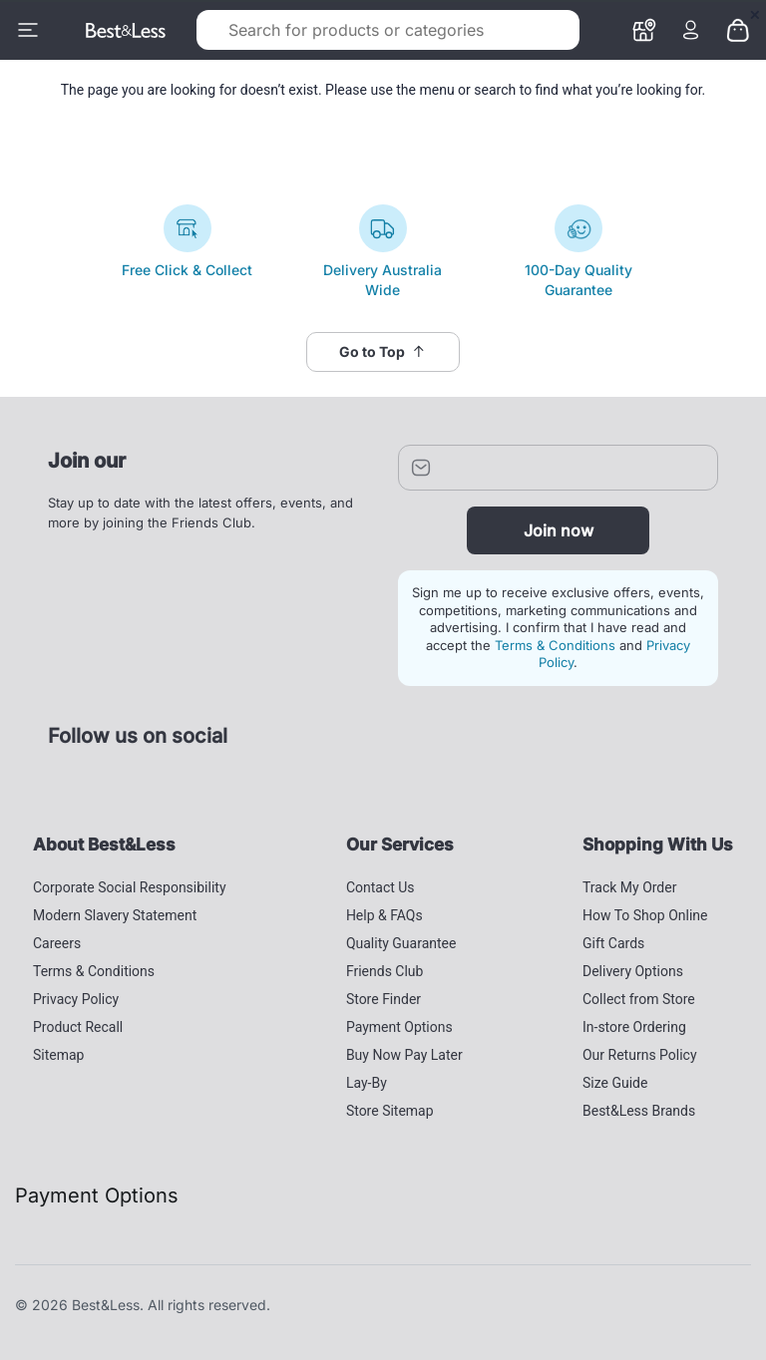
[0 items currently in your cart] (738, 29)
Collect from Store (638, 999)
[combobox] (356, 30)
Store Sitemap (390, 1111)
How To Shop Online (645, 915)
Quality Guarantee (401, 943)
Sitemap (58, 1055)
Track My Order (629, 887)
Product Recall (78, 1027)
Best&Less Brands (638, 1111)
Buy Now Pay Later (404, 1055)
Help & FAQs (384, 915)
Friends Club (385, 971)
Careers (57, 943)
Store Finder (383, 999)
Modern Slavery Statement (114, 915)
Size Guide (614, 1083)
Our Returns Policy (639, 1055)
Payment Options (399, 1027)
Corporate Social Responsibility (129, 887)
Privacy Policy (76, 999)
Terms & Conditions (555, 645)
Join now (558, 530)
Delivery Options (632, 971)
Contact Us (380, 887)
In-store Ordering (634, 1027)
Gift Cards (613, 943)
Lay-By (366, 1083)
